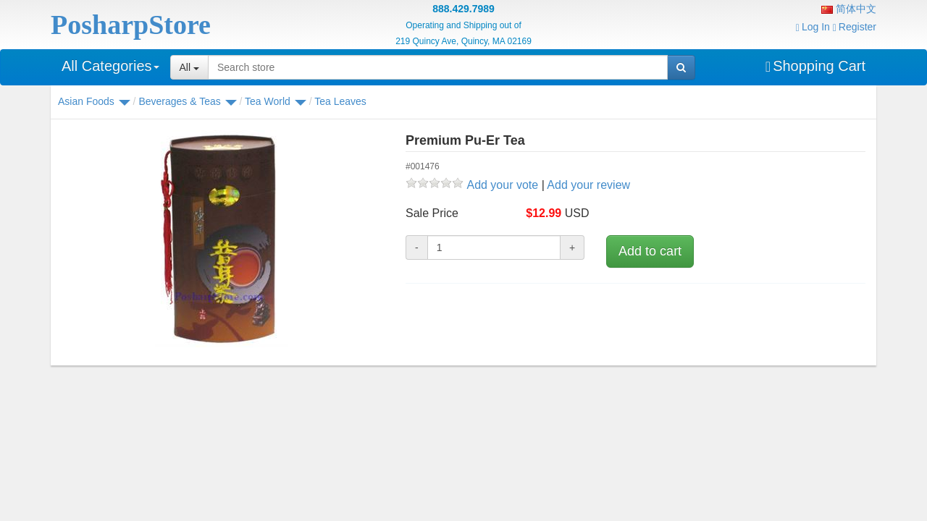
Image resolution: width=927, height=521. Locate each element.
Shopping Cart (815, 66)
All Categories (110, 66)
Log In (813, 27)
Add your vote (502, 185)
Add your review (588, 185)
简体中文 (848, 8)
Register (854, 27)
